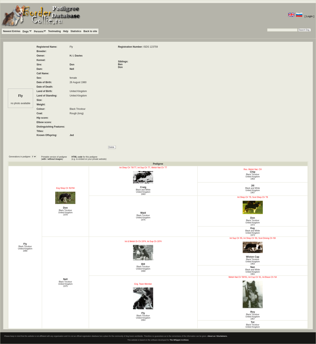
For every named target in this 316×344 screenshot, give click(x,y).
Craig (143, 180)
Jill (252, 185)
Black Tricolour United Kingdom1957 (252, 316)
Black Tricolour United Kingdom (252, 326)
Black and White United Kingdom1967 (252, 190)
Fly (25, 244)
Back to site (90, 31)
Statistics (76, 31)
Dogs (27, 31)
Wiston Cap (252, 250)
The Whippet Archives (179, 340)
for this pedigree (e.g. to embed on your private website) (89, 158)
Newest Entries (11, 31)
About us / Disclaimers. (217, 336)
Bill (143, 255)
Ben (120, 64)
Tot (253, 322)
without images (55, 159)
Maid (143, 212)
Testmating (54, 31)
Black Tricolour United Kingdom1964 (143, 318)
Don (72, 64)
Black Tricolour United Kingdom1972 (252, 222)
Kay (252, 228)
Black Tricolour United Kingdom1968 (143, 269)
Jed (72, 135)
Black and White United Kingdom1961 (252, 272)
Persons (40, 31)
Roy (252, 297)
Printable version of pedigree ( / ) (54, 158)
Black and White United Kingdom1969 (143, 192)
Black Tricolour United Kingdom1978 (65, 212)
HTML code (77, 157)
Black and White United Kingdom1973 (252, 233)
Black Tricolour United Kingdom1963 (252, 176)
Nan (252, 267)
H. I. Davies (76, 55)
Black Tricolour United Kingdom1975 (65, 284)
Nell (72, 69)
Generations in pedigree (20, 157)
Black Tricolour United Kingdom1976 (143, 217)
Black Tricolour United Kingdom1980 (25, 248)
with (44, 159)
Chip (252, 171)
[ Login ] (309, 16)
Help (65, 31)
